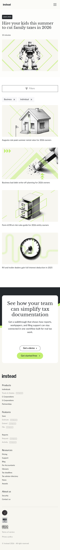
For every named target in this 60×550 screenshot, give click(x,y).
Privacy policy (7, 537)
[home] (7, 5)
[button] (54, 5)
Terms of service (8, 532)
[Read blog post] (30, 55)
